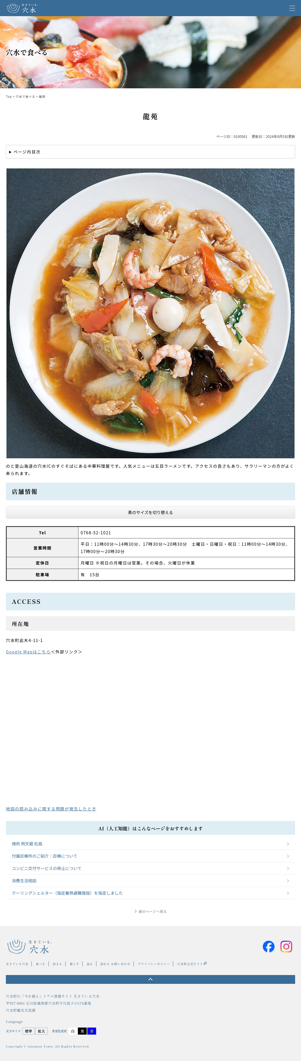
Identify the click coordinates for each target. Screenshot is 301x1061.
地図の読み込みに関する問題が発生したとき (51, 809)
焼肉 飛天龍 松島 (27, 844)
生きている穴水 (17, 964)
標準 (28, 1030)
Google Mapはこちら (28, 652)
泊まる (57, 964)
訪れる (105, 964)
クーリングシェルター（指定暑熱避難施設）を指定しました (67, 893)
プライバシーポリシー (154, 964)
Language (14, 1021)
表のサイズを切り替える (150, 512)
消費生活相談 (24, 880)
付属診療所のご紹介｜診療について (45, 856)
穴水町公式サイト (190, 964)
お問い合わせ (121, 964)
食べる (41, 964)
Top (9, 96)
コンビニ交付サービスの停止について (47, 868)
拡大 (41, 1030)
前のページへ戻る (152, 911)
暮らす (74, 964)
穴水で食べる (25, 96)
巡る (90, 964)
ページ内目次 (27, 152)
